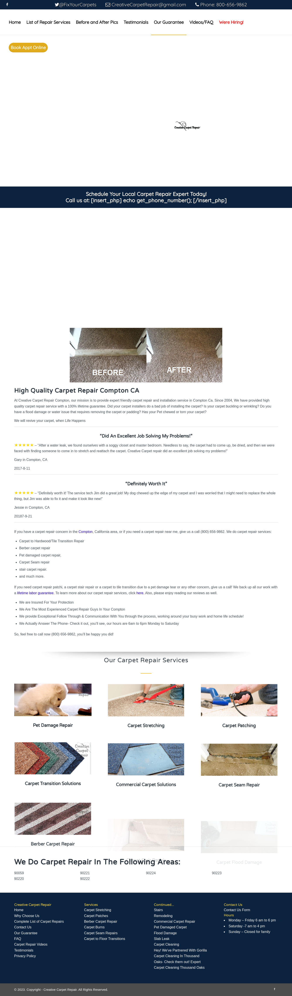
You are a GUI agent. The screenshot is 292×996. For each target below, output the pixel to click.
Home (19, 910)
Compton (85, 532)
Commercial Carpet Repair (174, 921)
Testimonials (23, 950)
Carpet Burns (94, 927)
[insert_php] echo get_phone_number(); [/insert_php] (159, 200)
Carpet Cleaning (166, 944)
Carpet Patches (96, 916)
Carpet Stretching (97, 910)
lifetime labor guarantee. (35, 593)
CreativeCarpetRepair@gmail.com (149, 5)
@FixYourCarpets (77, 5)
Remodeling (163, 916)
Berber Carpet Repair (100, 921)
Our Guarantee (25, 933)
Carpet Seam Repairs (101, 933)
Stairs (158, 910)
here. (140, 593)
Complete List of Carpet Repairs (39, 921)
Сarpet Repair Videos (31, 944)
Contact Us (22, 927)
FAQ (17, 939)
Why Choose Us (26, 916)
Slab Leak (161, 939)
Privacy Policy (25, 956)
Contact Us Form (237, 910)
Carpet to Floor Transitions (104, 939)
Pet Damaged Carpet (170, 927)
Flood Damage (165, 933)
